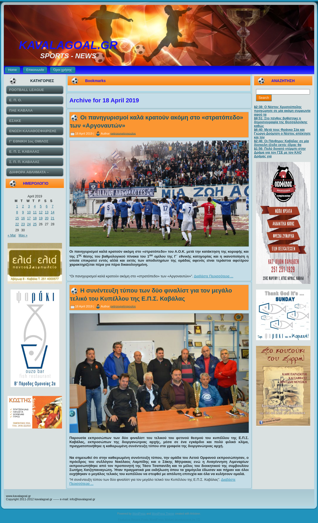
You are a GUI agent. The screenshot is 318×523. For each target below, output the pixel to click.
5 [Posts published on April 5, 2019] (41, 206)
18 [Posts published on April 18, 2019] (35, 218)
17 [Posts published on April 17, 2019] (29, 218)
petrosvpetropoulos (123, 133)
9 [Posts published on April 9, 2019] (23, 212)
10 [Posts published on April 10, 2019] (29, 212)
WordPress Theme (163, 513)
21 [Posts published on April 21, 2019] (52, 218)
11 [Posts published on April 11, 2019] (35, 212)
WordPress (139, 513)
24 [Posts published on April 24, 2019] (29, 224)
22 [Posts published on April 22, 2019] (17, 224)
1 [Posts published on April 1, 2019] (17, 206)
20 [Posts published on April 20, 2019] (46, 218)
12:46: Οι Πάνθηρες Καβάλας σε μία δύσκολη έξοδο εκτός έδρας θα (281, 143)
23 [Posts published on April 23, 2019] (23, 224)
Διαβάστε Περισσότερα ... (213, 276)
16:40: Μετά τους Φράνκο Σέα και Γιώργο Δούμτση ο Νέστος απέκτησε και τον (282, 133)
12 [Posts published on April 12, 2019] (40, 212)
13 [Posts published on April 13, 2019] (46, 212)
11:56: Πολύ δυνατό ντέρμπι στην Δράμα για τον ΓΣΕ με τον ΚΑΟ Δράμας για (280, 152)
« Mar (12, 235)
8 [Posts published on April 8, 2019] (17, 212)
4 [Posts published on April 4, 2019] (35, 206)
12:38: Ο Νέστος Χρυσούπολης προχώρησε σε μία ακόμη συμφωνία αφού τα (282, 110)
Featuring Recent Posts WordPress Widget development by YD (159, 519)
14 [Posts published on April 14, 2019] (52, 212)
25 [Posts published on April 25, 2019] (35, 224)
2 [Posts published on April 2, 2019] (23, 206)
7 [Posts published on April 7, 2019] (53, 206)
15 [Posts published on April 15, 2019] (17, 218)
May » (23, 235)
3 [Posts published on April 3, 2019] (29, 206)
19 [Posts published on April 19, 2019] (40, 218)
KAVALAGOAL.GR (68, 45)
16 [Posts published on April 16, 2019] (23, 218)
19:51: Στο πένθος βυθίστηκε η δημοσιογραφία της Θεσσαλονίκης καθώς (280, 122)
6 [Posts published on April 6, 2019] (47, 206)
